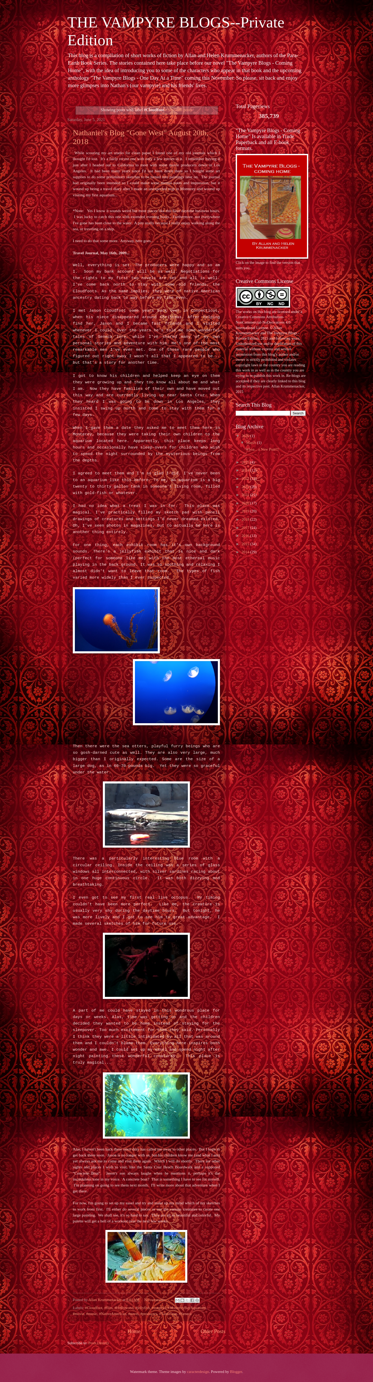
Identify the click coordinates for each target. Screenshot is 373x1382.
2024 (246, 470)
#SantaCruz (168, 1314)
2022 (246, 487)
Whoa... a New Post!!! (262, 449)
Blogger (236, 1372)
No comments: (156, 1300)
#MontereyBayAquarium (187, 1308)
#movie (78, 1314)
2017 (246, 528)
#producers (148, 1314)
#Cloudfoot (93, 1308)
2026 (246, 436)
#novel (133, 1314)
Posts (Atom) (98, 1343)
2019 (246, 511)
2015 (246, 544)
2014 (246, 552)
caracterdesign (198, 1372)
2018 (246, 519)
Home (133, 1331)
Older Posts (212, 1331)
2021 (246, 495)
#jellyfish (142, 1308)
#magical (159, 1308)
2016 (246, 536)
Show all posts (180, 110)
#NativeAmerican (112, 1314)
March (251, 442)
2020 (246, 503)
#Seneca (185, 1314)
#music (91, 1314)
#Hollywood (124, 1308)
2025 (246, 462)
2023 (246, 478)
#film (108, 1308)
